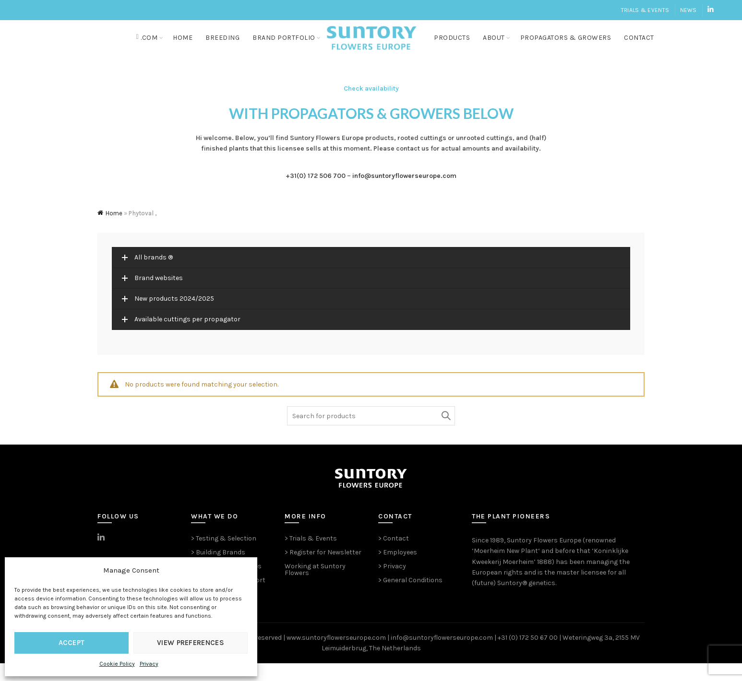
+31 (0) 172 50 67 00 (528, 655)
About (498, 46)
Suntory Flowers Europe (544, 558)
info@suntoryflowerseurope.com (404, 193)
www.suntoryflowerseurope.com (336, 655)
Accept (72, 642)
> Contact (393, 556)
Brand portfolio (284, 46)
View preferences (190, 642)
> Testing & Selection (223, 556)
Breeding (223, 46)
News (688, 10)
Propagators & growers (570, 46)
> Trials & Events (311, 556)
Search (445, 433)
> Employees (397, 570)
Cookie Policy (117, 663)
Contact (643, 46)
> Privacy (392, 584)
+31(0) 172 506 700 (316, 193)
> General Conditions (410, 598)
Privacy (149, 663)
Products (456, 46)
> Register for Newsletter (323, 570)
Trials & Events (645, 10)
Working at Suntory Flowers (315, 587)
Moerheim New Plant (506, 568)
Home (183, 46)
